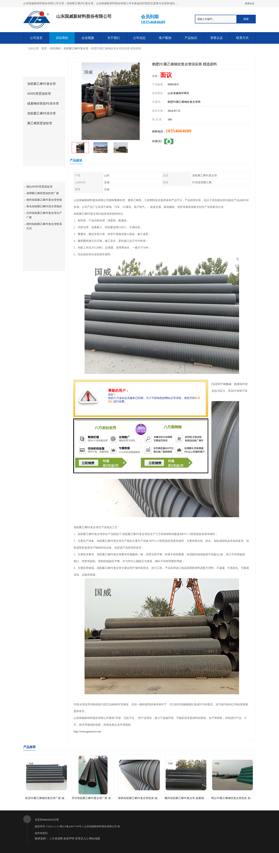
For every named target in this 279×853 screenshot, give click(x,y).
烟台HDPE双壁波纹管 (39, 186)
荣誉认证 (216, 37)
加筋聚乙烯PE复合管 (76, 48)
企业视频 (88, 37)
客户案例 (165, 37)
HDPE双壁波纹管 (39, 93)
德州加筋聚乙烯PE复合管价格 (44, 199)
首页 (44, 48)
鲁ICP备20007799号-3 (72, 826)
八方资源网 (56, 838)
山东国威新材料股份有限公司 (100, 826)
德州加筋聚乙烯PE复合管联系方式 (44, 226)
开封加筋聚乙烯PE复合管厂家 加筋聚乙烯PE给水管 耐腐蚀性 (108, 798)
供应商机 (62, 37)
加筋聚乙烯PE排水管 (41, 113)
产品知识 (191, 37)
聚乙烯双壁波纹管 (39, 123)
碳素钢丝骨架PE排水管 (43, 103)
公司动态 (139, 37)
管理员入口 (82, 838)
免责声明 (68, 838)
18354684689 (178, 130)
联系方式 (242, 37)
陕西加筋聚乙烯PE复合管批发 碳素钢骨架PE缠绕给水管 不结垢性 (157, 798)
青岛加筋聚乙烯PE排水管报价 (44, 206)
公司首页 (36, 37)
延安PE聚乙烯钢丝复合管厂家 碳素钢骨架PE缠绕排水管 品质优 (63, 798)
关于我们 (113, 37)
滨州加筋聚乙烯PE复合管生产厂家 (44, 215)
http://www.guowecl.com (87, 731)
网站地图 (94, 838)
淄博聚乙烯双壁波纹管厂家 (42, 193)
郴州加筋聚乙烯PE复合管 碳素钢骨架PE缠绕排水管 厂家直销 (201, 798)
